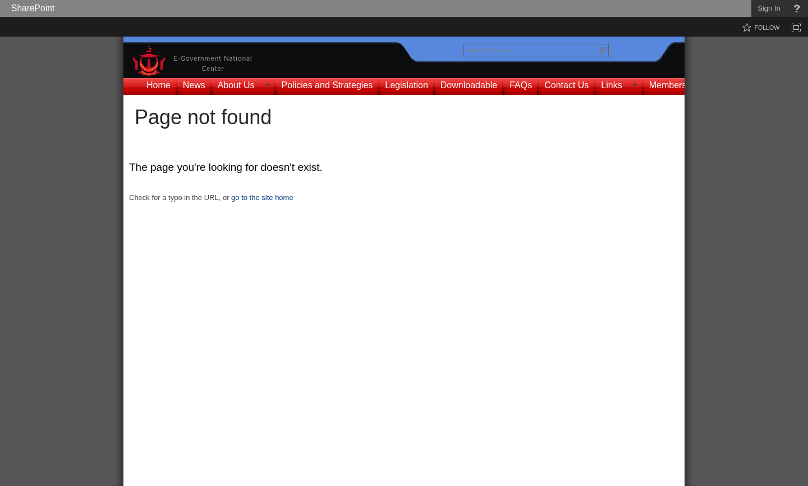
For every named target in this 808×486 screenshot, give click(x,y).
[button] (602, 50)
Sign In (769, 8)
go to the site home (262, 197)
